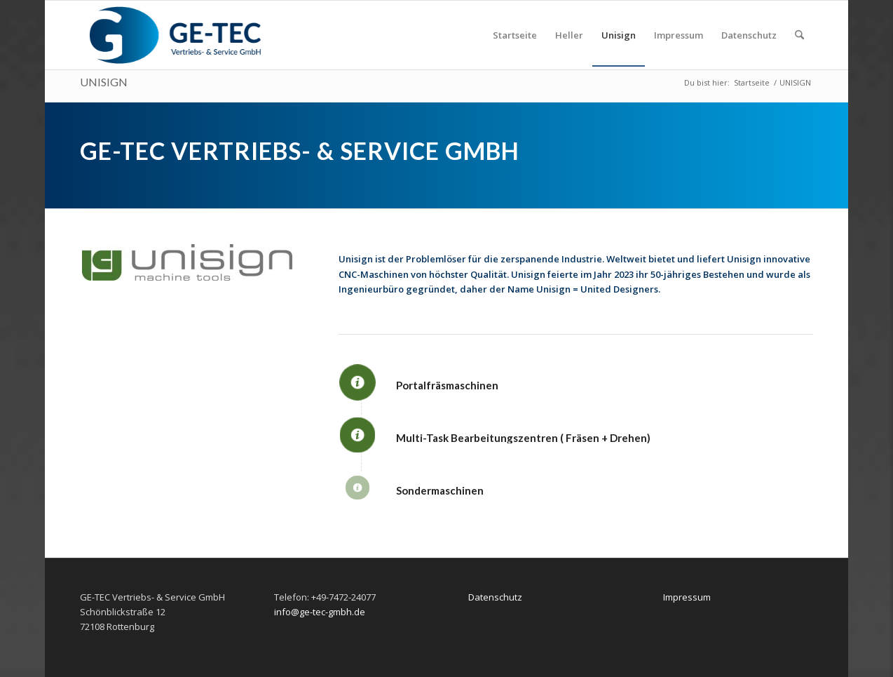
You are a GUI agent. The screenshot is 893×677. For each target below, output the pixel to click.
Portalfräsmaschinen (447, 385)
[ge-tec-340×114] (172, 35)
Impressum (687, 597)
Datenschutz (495, 597)
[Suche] (799, 35)
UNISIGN (104, 81)
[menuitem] (515, 35)
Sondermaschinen (440, 490)
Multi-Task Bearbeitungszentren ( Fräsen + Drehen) (523, 437)
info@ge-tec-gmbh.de (319, 611)
